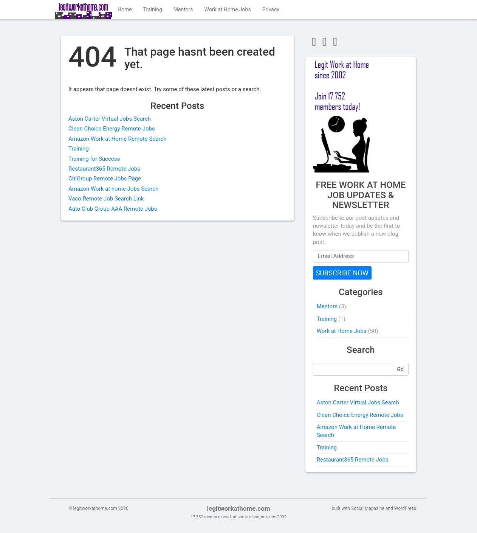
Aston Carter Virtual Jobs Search (109, 118)
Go (400, 369)
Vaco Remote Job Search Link (106, 198)
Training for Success (94, 158)
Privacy (270, 9)
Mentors (183, 9)
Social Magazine (367, 508)
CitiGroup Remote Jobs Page (104, 178)
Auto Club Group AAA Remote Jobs (112, 208)
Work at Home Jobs (227, 9)
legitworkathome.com (238, 508)
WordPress (405, 508)
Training (152, 9)
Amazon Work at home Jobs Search (113, 188)
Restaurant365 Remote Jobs (104, 168)
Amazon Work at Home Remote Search (117, 138)
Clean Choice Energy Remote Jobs (111, 128)
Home (125, 9)
